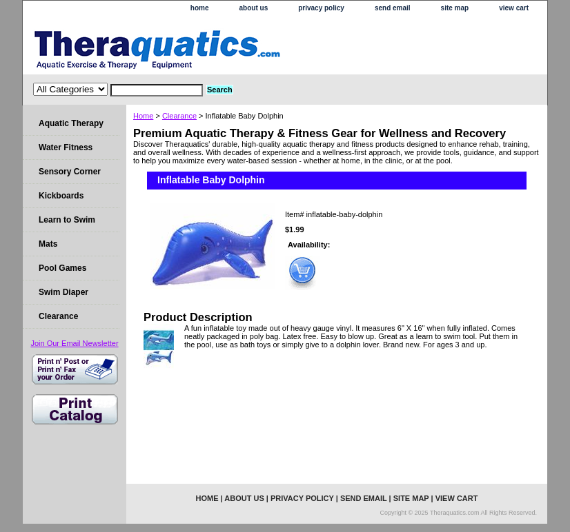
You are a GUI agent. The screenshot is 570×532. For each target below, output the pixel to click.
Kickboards (61, 196)
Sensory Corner (70, 171)
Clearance (179, 116)
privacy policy (321, 8)
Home (143, 116)
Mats (48, 244)
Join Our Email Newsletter (74, 343)
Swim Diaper (63, 292)
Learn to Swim (67, 220)
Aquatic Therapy (71, 123)
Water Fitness (65, 147)
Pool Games (62, 268)
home (199, 8)
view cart (514, 8)
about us (253, 8)
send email (393, 8)
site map (455, 8)
